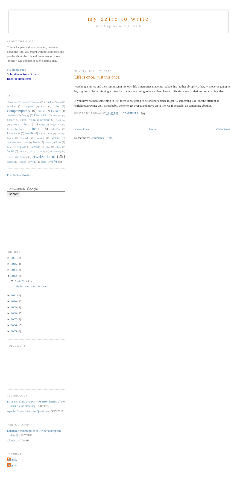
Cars (43, 106)
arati (59, 102)
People (36, 142)
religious (21, 147)
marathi (40, 138)
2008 (14, 313)
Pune (9, 147)
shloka (58, 147)
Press (58, 142)
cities (56, 106)
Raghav (12, 459)
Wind (33, 161)
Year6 (43, 161)
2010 (14, 301)
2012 (14, 275)
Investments (13, 133)
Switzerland (43, 156)
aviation (11, 106)
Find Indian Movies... (20, 175)
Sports (32, 151)
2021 (14, 258)
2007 (14, 319)
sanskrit (35, 147)
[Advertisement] (128, 43)
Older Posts (223, 129)
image (42, 124)
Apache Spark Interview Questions (28, 411)
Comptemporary (18, 111)
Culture (55, 111)
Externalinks (41, 115)
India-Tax (55, 129)
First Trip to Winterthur (35, 120)
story (43, 151)
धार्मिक (54, 161)
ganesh (14, 124)
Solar (21, 151)
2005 (14, 331)
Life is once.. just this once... (98, 77)
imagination (55, 124)
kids (50, 133)
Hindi (26, 124)
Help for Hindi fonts (19, 78)
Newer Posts (81, 129)
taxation (11, 161)
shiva (47, 147)
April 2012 (21, 281)
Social (10, 151)
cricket (41, 111)
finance (11, 120)
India (35, 129)
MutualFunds (13, 142)
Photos (48, 142)
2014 (14, 269)
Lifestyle (24, 138)
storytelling (55, 151)
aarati (37, 102)
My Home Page (16, 69)
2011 (14, 295)
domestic (12, 115)
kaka (41, 133)
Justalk (29, 133)
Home (152, 129)
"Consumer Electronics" (18, 102)
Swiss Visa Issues (17, 157)
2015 (14, 263)
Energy (25, 115)
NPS (26, 142)
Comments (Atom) (102, 138)
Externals (57, 115)
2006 (14, 325)
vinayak (22, 161)
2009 (14, 307)
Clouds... (12, 440)
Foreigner (60, 120)
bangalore (28, 106)
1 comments (129, 113)
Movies (55, 138)
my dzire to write (118, 18)
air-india (48, 102)
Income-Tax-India (15, 129)
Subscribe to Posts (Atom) (22, 74)
